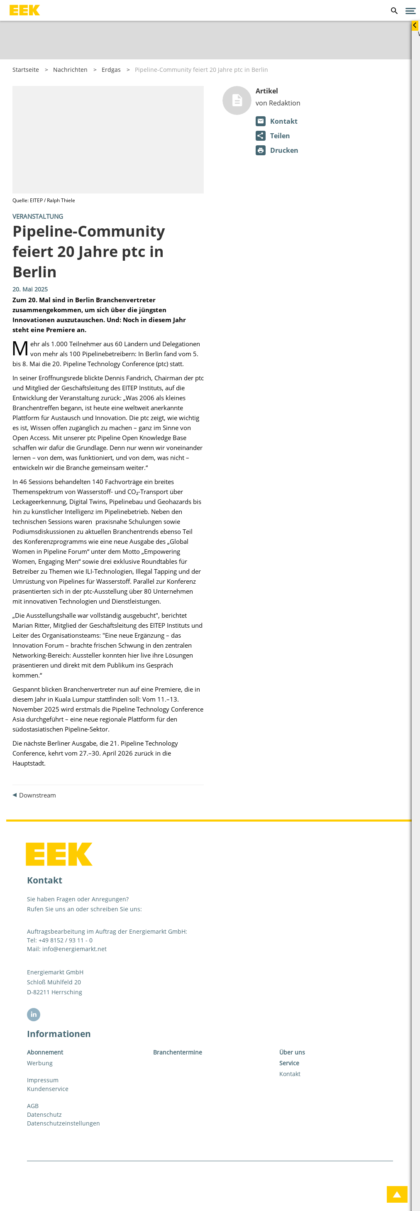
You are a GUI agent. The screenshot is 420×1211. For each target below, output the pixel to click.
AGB (33, 1106)
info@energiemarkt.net (74, 949)
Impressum (43, 1080)
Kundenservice (47, 1089)
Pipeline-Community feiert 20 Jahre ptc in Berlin (201, 69)
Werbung (40, 1063)
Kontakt (289, 1074)
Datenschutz (44, 1114)
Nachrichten (70, 69)
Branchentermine (177, 1052)
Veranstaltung (37, 216)
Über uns (292, 1052)
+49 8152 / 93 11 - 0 (66, 940)
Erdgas (111, 69)
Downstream (37, 795)
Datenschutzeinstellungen (63, 1123)
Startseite (25, 69)
